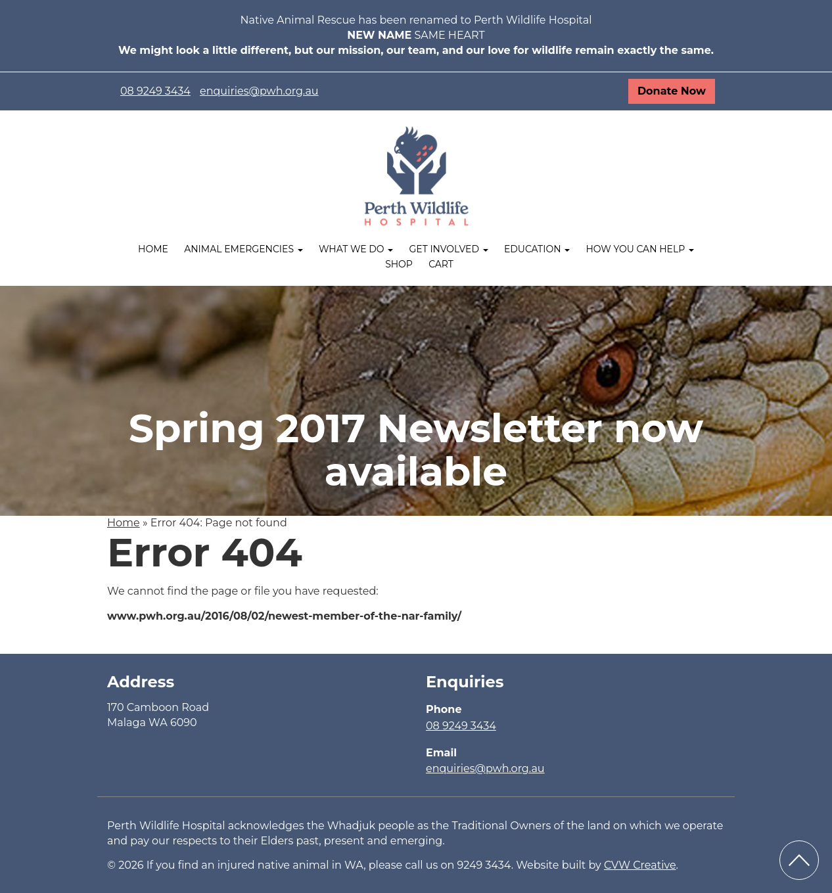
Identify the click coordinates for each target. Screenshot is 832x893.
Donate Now (671, 91)
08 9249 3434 (155, 91)
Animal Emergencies (243, 249)
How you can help (640, 249)
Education (537, 249)
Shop (399, 264)
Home (153, 249)
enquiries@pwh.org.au (259, 91)
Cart (440, 264)
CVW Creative (640, 865)
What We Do (356, 249)
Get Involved (448, 249)
